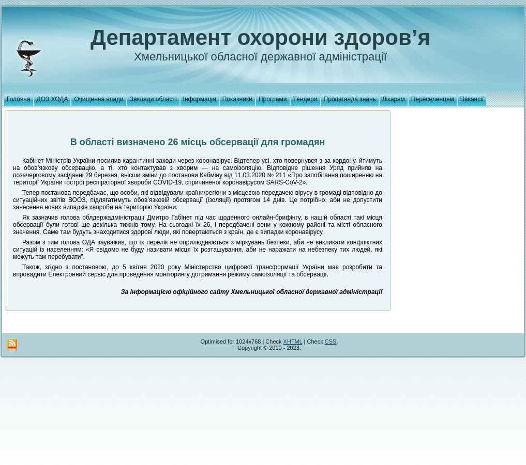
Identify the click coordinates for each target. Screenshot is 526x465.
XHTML (293, 341)
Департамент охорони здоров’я (260, 37)
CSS (331, 341)
